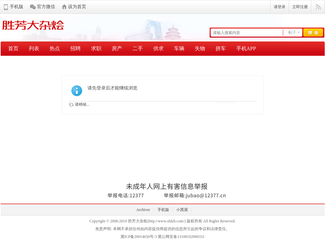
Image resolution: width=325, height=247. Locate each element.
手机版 (16, 6)
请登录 (279, 7)
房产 (117, 48)
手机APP (246, 48)
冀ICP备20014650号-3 (139, 236)
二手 (138, 48)
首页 (13, 48)
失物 (200, 48)
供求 (158, 48)
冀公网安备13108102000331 (181, 236)
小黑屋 (182, 209)
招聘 (75, 48)
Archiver (143, 209)
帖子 (292, 32)
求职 (96, 48)
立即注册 (300, 7)
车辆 (179, 48)
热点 (55, 48)
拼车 (220, 48)
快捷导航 (318, 7)
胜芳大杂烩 (137, 221)
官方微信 (46, 6)
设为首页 (77, 6)
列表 (34, 48)
